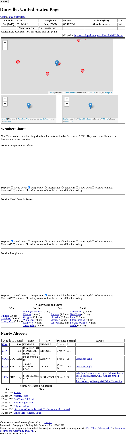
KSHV (5, 377)
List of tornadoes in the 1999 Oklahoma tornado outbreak (42, 409)
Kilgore (5, 315)
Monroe (54, 320)
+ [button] (5, 42)
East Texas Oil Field (24, 399)
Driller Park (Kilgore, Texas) (28, 412)
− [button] (5, 47)
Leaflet (51, 93)
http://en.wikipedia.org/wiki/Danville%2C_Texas (98, 35)
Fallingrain (108, 93)
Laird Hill (6, 318)
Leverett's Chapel (78, 322)
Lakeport (55, 322)
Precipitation (54, 187)
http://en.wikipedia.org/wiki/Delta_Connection (99, 381)
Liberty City (7, 321)
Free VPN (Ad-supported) (99, 428)
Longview (28, 322)
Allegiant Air (82, 373)
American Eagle (84, 358)
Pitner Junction (77, 320)
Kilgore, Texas (21, 396)
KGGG (5, 358)
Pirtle (72, 317)
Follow (4, 1)
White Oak (28, 320)
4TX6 (4, 344)
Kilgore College (21, 406)
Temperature (37, 187)
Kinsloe (27, 314)
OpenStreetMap (71, 93)
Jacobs (73, 325)
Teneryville (29, 325)
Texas (23, 17)
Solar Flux (70, 187)
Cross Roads (76, 311)
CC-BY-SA (91, 93)
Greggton (28, 317)
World (3, 17)
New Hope (75, 314)
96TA (4, 351)
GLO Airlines (104, 375)
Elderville (55, 317)
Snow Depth (85, 187)
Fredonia (55, 314)
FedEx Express (88, 375)
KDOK (17, 392)
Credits (48, 422)
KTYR (5, 366)
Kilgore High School (24, 402)
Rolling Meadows (32, 311)
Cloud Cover (20, 187)
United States (13, 17)
